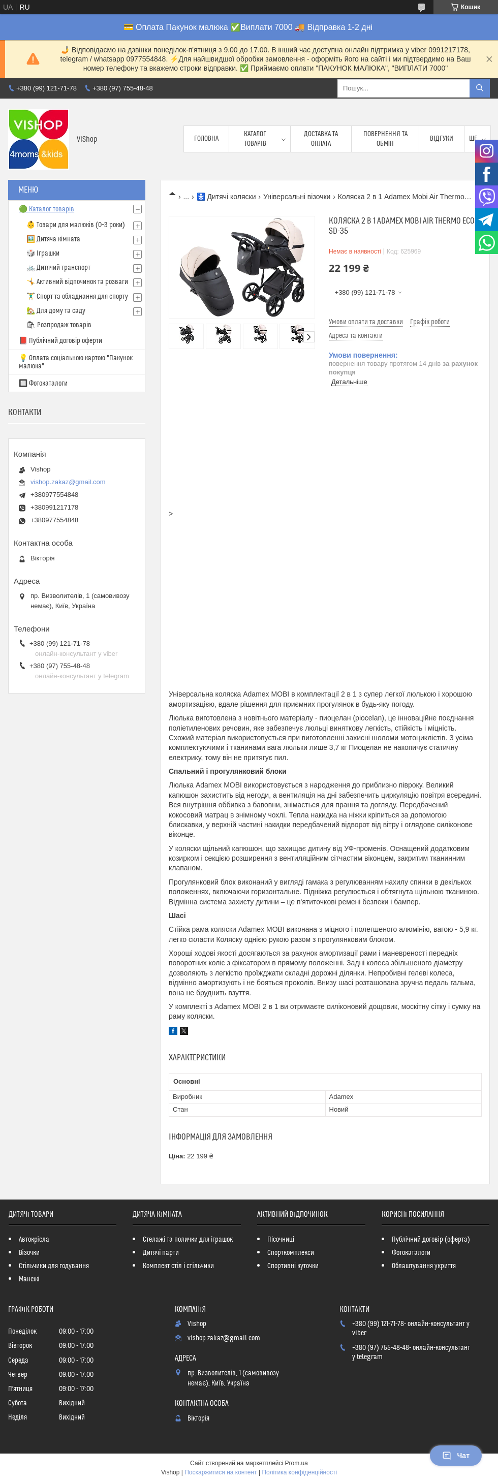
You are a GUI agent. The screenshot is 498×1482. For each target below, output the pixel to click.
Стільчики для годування (54, 1266)
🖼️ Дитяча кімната (53, 239)
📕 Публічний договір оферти (60, 341)
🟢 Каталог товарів (46, 209)
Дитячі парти (161, 1253)
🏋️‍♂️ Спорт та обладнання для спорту (77, 297)
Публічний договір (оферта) (431, 1240)
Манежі (29, 1279)
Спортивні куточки (293, 1266)
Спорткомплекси (290, 1253)
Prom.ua (296, 1463)
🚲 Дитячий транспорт (58, 268)
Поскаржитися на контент (220, 1472)
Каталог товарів (255, 138)
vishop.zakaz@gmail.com (68, 482)
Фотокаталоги (411, 1253)
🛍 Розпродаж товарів (58, 325)
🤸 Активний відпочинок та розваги (77, 282)
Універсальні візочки (296, 197)
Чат (456, 1455)
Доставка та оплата (321, 138)
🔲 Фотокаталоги (43, 384)
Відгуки (441, 139)
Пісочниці (280, 1240)
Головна (206, 139)
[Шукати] (480, 88)
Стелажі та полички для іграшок (188, 1240)
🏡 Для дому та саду (55, 311)
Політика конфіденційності (299, 1472)
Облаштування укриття (424, 1266)
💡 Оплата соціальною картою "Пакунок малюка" (76, 362)
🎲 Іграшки (42, 253)
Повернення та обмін (385, 138)
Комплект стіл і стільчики (178, 1266)
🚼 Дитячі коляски (226, 197)
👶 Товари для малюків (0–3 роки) (75, 225)
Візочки (29, 1253)
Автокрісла (34, 1240)
